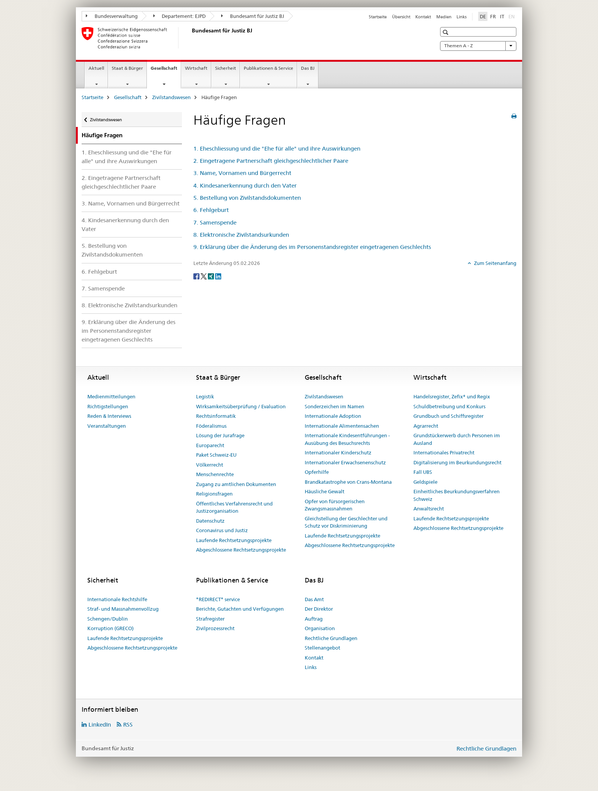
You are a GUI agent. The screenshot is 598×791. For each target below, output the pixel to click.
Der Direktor (319, 609)
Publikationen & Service (268, 68)
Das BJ (308, 68)
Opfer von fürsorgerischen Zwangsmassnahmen (335, 505)
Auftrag (314, 619)
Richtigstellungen (107, 406)
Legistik (205, 396)
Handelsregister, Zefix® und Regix (451, 396)
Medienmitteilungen (111, 396)
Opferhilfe (317, 472)
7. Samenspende (103, 288)
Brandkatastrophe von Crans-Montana (348, 482)
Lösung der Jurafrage (220, 435)
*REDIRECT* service (218, 599)
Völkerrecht (209, 465)
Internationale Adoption (333, 416)
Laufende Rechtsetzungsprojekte (234, 540)
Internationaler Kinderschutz (338, 452)
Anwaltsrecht (428, 508)
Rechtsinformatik (216, 416)
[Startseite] (190, 37)
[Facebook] (197, 276)
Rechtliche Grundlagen (331, 638)
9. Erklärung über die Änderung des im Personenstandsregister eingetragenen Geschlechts (128, 330)
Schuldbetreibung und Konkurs (449, 406)
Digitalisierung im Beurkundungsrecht (457, 462)
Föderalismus (211, 426)
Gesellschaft (166, 70)
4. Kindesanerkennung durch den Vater (125, 225)
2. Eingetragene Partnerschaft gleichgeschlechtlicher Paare (121, 182)
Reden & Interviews (109, 416)
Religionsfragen (214, 494)
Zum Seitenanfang (494, 263)
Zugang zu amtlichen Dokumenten (236, 484)
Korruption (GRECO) (110, 628)
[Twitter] (204, 276)
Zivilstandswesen (171, 97)
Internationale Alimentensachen (342, 426)
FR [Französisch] (493, 16)
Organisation (320, 628)
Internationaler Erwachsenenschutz (345, 462)
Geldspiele (425, 482)
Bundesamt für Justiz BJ (252, 16)
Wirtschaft (196, 68)
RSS (128, 724)
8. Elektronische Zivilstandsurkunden (129, 305)
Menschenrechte (215, 474)
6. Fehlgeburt (99, 271)
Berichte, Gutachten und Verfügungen (240, 609)
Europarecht (210, 445)
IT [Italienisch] (502, 16)
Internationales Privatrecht (443, 452)
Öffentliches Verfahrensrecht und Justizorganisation (234, 507)
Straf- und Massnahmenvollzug (123, 609)
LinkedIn (99, 724)
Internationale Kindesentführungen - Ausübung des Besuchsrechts (347, 439)
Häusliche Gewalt (324, 491)
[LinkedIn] (218, 276)
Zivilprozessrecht (215, 628)
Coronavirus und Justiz (222, 530)
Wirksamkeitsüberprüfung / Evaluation (241, 406)
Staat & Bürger (127, 68)
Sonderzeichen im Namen (334, 406)
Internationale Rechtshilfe (117, 599)
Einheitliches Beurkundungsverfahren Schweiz (456, 495)
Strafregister (210, 619)
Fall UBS (422, 472)
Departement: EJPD (179, 16)
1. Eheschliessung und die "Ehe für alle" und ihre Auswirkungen (127, 157)
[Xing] (211, 276)
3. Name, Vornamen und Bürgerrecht (131, 203)
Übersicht (401, 16)
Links (461, 16)
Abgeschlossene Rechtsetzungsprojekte (241, 550)
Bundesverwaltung (112, 16)
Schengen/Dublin (107, 619)
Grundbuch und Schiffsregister (448, 416)
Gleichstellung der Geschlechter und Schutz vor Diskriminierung (346, 522)
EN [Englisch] (512, 16)
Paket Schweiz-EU (216, 455)
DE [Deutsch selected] (483, 16)
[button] (446, 32)
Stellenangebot (322, 648)
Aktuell (96, 68)
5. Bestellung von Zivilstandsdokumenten (112, 250)
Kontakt (423, 16)
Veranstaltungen (106, 426)
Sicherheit (225, 68)
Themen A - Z (478, 46)
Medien (444, 16)
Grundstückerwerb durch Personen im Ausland (456, 439)
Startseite (378, 16)
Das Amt (314, 599)
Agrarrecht (425, 426)
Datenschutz (210, 521)
